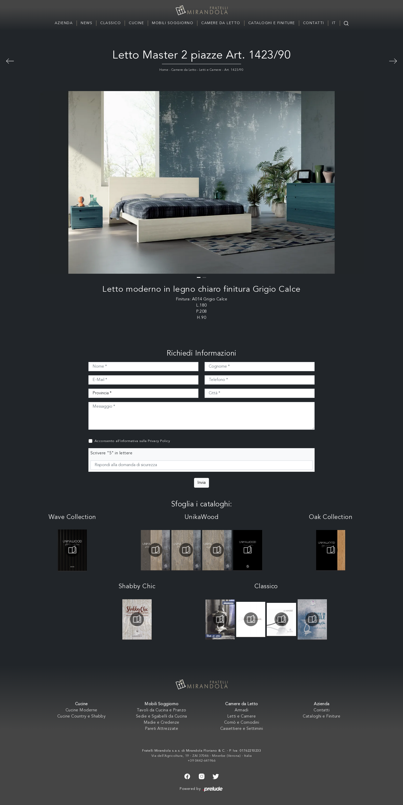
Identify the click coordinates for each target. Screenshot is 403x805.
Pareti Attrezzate (161, 729)
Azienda (64, 23)
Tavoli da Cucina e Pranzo (161, 710)
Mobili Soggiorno (172, 23)
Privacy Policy (159, 441)
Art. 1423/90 (233, 70)
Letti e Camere (210, 70)
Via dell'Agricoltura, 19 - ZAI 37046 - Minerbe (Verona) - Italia (201, 756)
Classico (110, 23)
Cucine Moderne (81, 710)
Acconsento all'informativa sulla (132, 441)
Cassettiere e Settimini (241, 729)
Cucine (136, 23)
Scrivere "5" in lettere (111, 453)
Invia (201, 483)
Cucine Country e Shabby (81, 716)
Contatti (313, 23)
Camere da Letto (220, 23)
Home (163, 70)
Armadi (241, 710)
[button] (198, 277)
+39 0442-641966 (202, 760)
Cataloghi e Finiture (271, 23)
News (86, 23)
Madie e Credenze (161, 723)
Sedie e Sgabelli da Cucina (161, 716)
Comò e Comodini (241, 723)
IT (334, 23)
